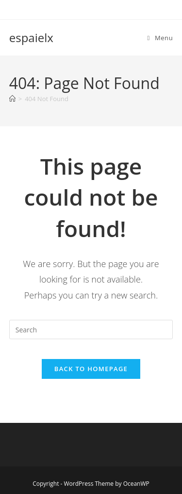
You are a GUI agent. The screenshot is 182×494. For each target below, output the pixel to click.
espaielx (31, 37)
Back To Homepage (91, 368)
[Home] (12, 98)
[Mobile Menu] (160, 37)
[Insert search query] (91, 329)
